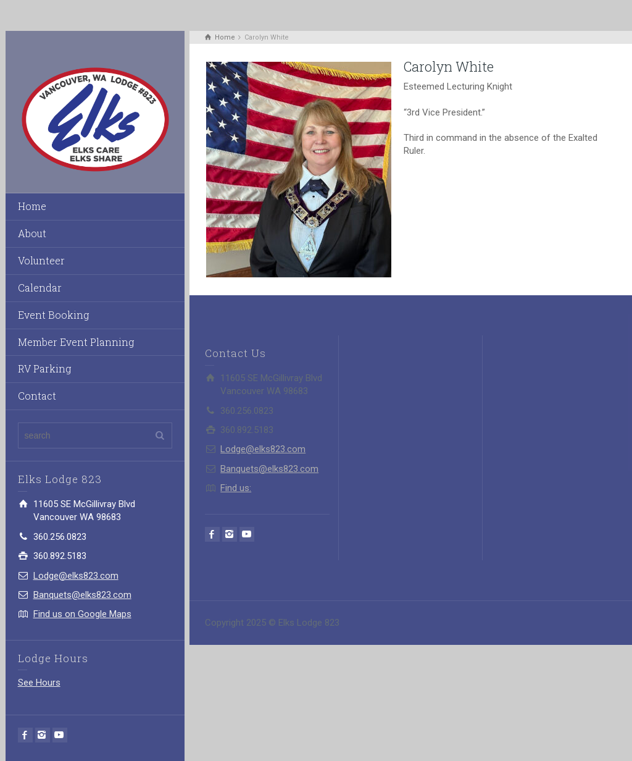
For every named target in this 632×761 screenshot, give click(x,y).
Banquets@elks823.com (82, 594)
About (32, 233)
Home (32, 206)
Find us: (235, 488)
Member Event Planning (76, 341)
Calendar (40, 287)
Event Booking (53, 314)
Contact (37, 395)
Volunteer (41, 260)
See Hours (39, 682)
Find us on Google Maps (82, 614)
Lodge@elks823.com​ (75, 575)
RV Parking (44, 368)
